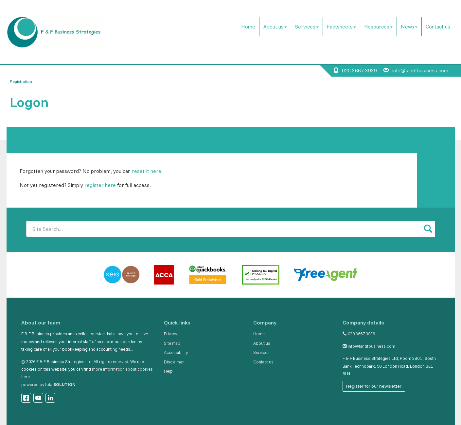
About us (275, 26)
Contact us (438, 26)
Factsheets (341, 26)
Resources (378, 26)
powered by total (48, 384)
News (409, 26)
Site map (172, 343)
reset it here (146, 171)
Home (248, 26)
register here (100, 185)
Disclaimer (174, 361)
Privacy (170, 333)
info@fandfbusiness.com (420, 70)
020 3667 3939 (359, 333)
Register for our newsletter (373, 386)
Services (307, 26)
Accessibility (176, 352)
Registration (21, 81)
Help (168, 371)
